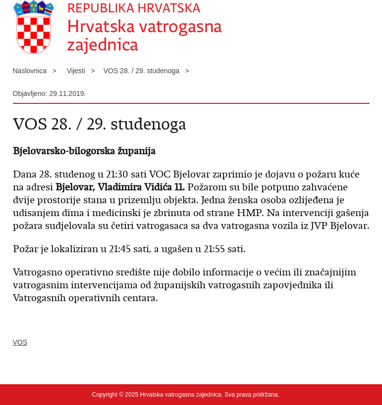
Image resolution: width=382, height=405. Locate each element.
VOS (20, 342)
